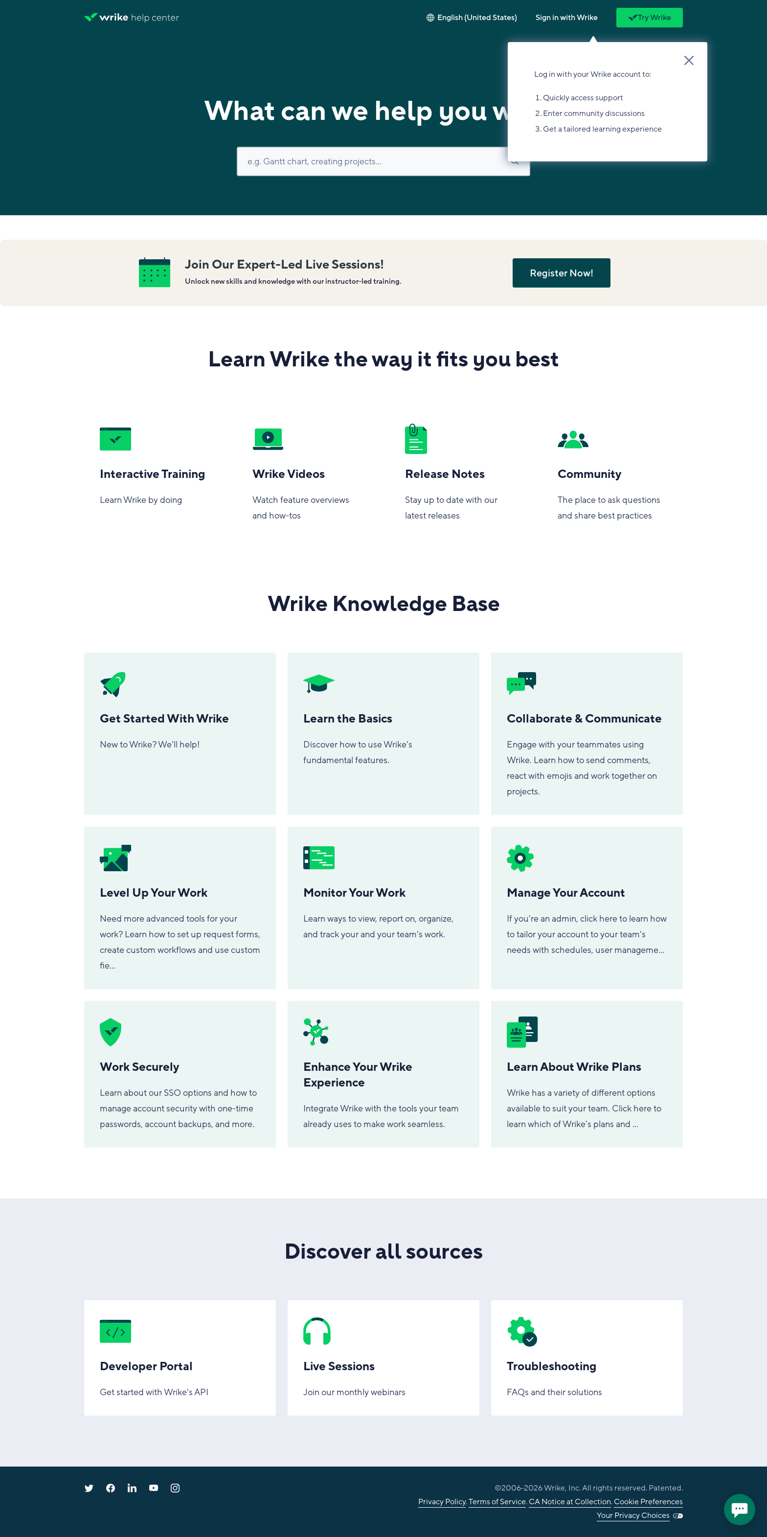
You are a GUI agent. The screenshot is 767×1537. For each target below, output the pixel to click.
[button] (567, 17)
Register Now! (561, 273)
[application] (739, 1509)
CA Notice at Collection (570, 1501)
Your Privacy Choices (633, 1515)
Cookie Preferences (648, 1501)
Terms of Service (497, 1501)
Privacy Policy (442, 1501)
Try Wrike (649, 17)
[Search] (383, 161)
